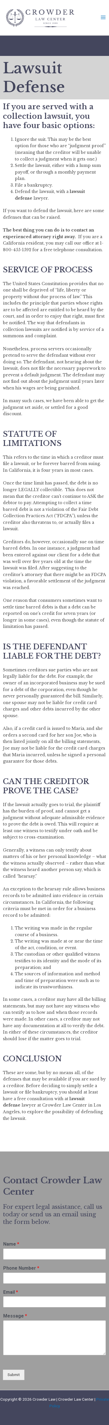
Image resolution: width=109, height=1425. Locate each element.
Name (11, 1244)
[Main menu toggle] (103, 17)
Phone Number (21, 1268)
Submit (14, 1374)
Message (15, 1316)
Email (10, 1292)
